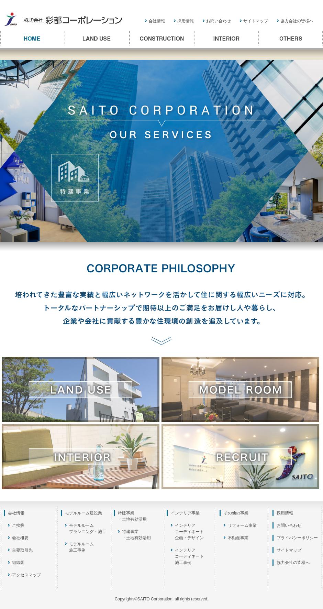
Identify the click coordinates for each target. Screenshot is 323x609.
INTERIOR (226, 38)
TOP (32, 38)
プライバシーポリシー (297, 537)
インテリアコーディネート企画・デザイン (189, 531)
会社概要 (20, 537)
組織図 (18, 562)
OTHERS (290, 38)
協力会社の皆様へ (296, 21)
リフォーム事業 (242, 525)
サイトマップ (255, 21)
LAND (97, 38)
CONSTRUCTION (161, 38)
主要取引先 (22, 550)
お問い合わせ (218, 21)
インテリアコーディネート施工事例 (189, 556)
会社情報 (156, 21)
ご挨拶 (18, 525)
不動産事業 (238, 537)
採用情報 (185, 21)
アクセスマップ (26, 575)
